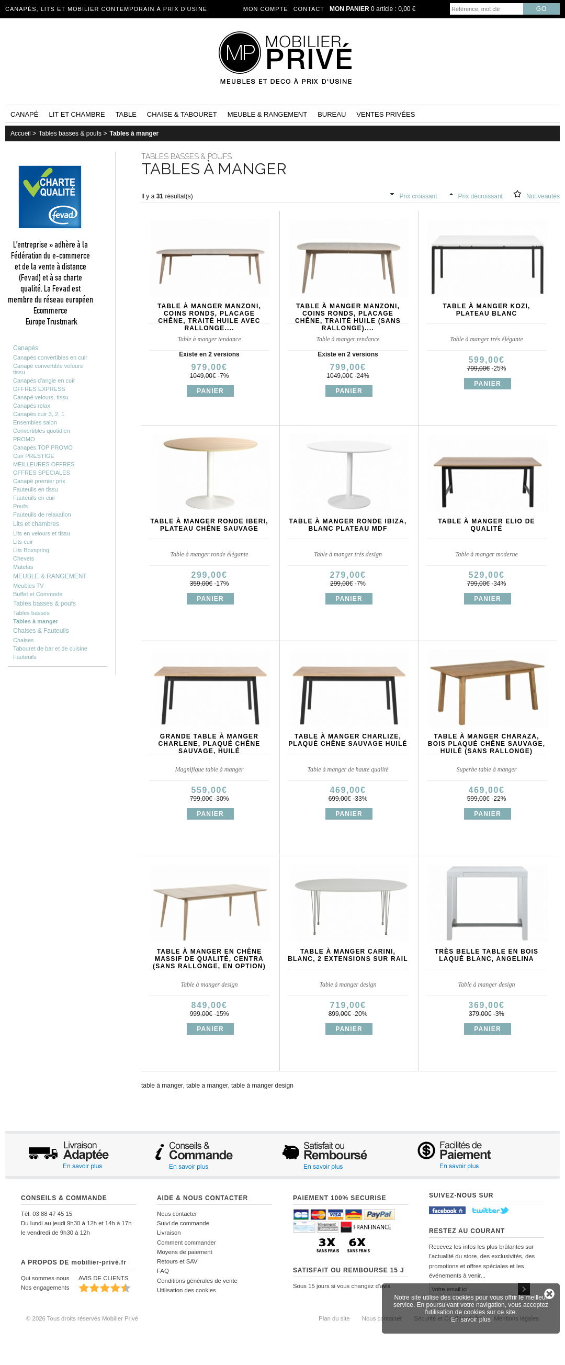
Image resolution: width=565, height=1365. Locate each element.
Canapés (25, 348)
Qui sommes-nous (45, 1278)
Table (126, 114)
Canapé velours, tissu (41, 397)
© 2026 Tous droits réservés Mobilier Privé (82, 1318)
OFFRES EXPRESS (39, 389)
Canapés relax (31, 405)
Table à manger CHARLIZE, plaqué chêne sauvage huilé (348, 740)
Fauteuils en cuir (34, 498)
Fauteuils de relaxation (42, 514)
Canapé (24, 114)
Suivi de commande (183, 1223)
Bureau (332, 114)
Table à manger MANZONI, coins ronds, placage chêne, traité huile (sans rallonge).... (348, 317)
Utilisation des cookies (186, 1290)
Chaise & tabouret (182, 114)
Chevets (23, 558)
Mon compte (265, 9)
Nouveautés (543, 196)
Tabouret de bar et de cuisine (50, 648)
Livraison (169, 1232)
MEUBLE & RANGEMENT (50, 576)
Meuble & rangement (267, 114)
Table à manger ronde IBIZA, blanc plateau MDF (348, 525)
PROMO (24, 439)
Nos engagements (45, 1287)
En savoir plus (470, 1319)
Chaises (23, 640)
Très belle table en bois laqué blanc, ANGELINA (487, 955)
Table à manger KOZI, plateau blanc (486, 310)
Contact (308, 9)
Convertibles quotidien (41, 431)
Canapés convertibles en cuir (50, 357)
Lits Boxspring (31, 550)
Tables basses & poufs (70, 133)
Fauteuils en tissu (35, 489)
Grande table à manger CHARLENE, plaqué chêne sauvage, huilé (209, 744)
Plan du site (334, 1318)
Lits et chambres (36, 524)
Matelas (23, 567)
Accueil (20, 133)
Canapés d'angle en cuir (44, 380)
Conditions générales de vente (197, 1281)
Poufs (20, 506)
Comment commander (186, 1242)
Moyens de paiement (184, 1252)
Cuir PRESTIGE (33, 456)
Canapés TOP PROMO (43, 447)
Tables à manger (134, 133)
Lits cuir (23, 542)
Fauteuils (25, 657)
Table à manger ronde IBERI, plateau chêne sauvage (209, 525)
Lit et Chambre (77, 114)
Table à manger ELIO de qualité (486, 525)
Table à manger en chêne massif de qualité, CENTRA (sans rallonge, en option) (209, 959)
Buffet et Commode (38, 594)
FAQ (163, 1271)
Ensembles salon (35, 422)
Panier (210, 391)
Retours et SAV (177, 1261)
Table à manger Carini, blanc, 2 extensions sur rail (348, 955)
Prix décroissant (480, 196)
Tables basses (31, 613)
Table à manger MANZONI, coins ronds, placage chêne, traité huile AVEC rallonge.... (209, 317)
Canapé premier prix (39, 481)
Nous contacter (177, 1214)
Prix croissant (418, 196)
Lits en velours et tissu (41, 533)
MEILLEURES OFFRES (43, 464)
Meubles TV (28, 586)
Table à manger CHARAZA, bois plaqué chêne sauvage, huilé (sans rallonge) (486, 744)
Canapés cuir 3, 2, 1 (38, 414)
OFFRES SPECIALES (41, 472)
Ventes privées (385, 114)
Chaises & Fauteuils (41, 630)
